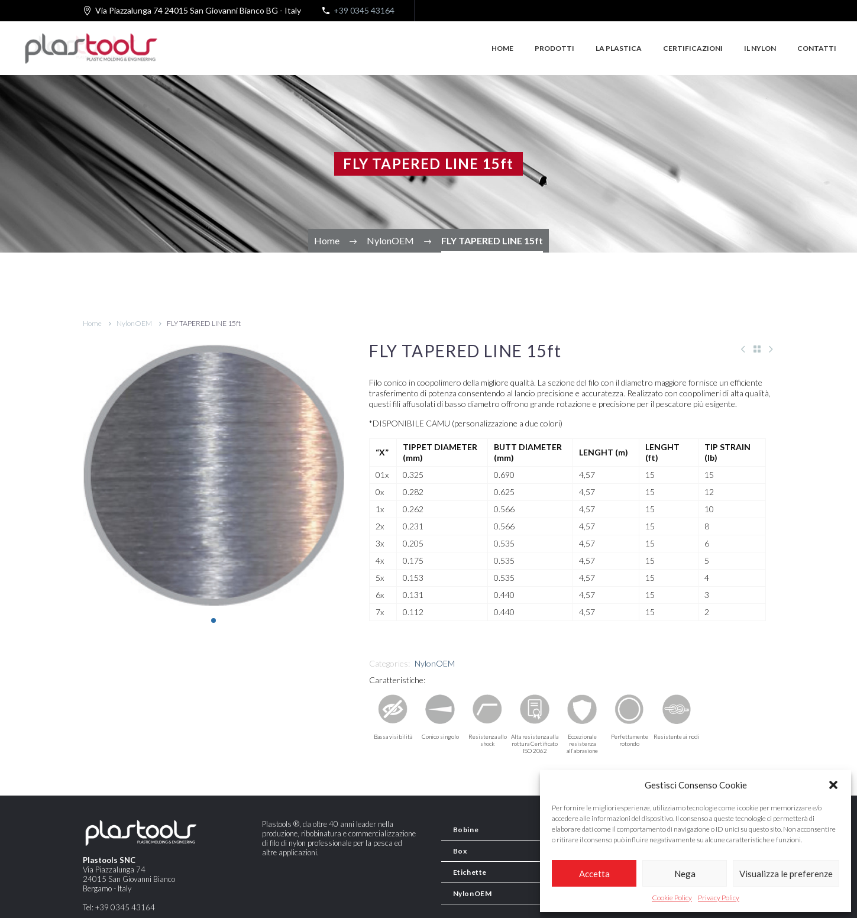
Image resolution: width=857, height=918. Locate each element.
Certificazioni (693, 48)
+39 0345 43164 (364, 10)
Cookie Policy (672, 897)
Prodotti (554, 48)
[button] (833, 785)
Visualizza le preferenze (786, 873)
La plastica (619, 48)
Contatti (816, 48)
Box (460, 850)
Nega (685, 873)
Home (502, 48)
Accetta (594, 873)
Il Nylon (760, 48)
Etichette (470, 872)
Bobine (466, 829)
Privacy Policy (718, 897)
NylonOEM (134, 323)
